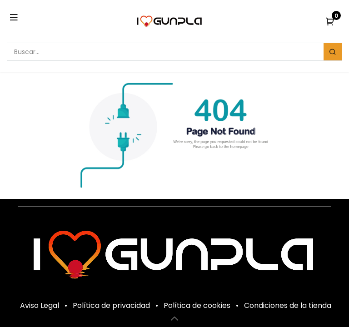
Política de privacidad (111, 305)
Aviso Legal (39, 305)
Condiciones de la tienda (287, 305)
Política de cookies (197, 305)
